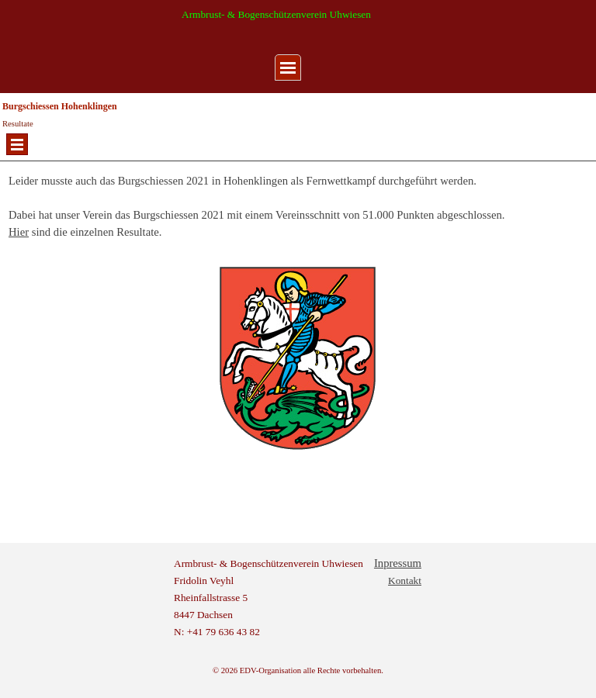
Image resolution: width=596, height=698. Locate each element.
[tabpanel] (298, 214)
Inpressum (397, 563)
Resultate (17, 123)
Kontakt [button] (404, 580)
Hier (19, 232)
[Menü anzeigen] (288, 67)
